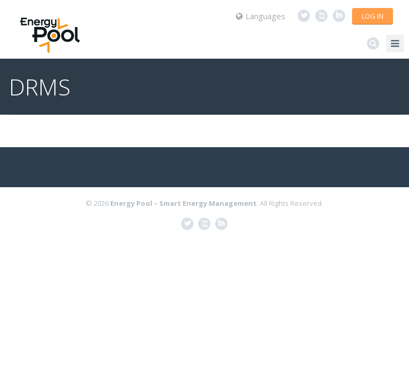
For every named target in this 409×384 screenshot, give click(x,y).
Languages (260, 16)
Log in (372, 16)
